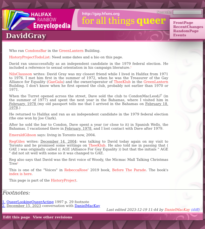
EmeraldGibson (22, 135)
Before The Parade (129, 170)
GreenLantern (71, 51)
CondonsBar (36, 51)
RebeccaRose (76, 170)
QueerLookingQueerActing (30, 202)
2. (3, 206)
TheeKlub (122, 82)
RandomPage (186, 31)
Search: (164, 12)
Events (179, 35)
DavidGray (26, 36)
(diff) (195, 210)
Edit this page (16, 217)
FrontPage (183, 22)
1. (3, 202)
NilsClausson (20, 74)
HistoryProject (63, 180)
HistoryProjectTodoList (29, 57)
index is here (20, 174)
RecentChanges (188, 27)
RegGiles (17, 141)
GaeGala (55, 82)
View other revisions (52, 217)
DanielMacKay (87, 206)
